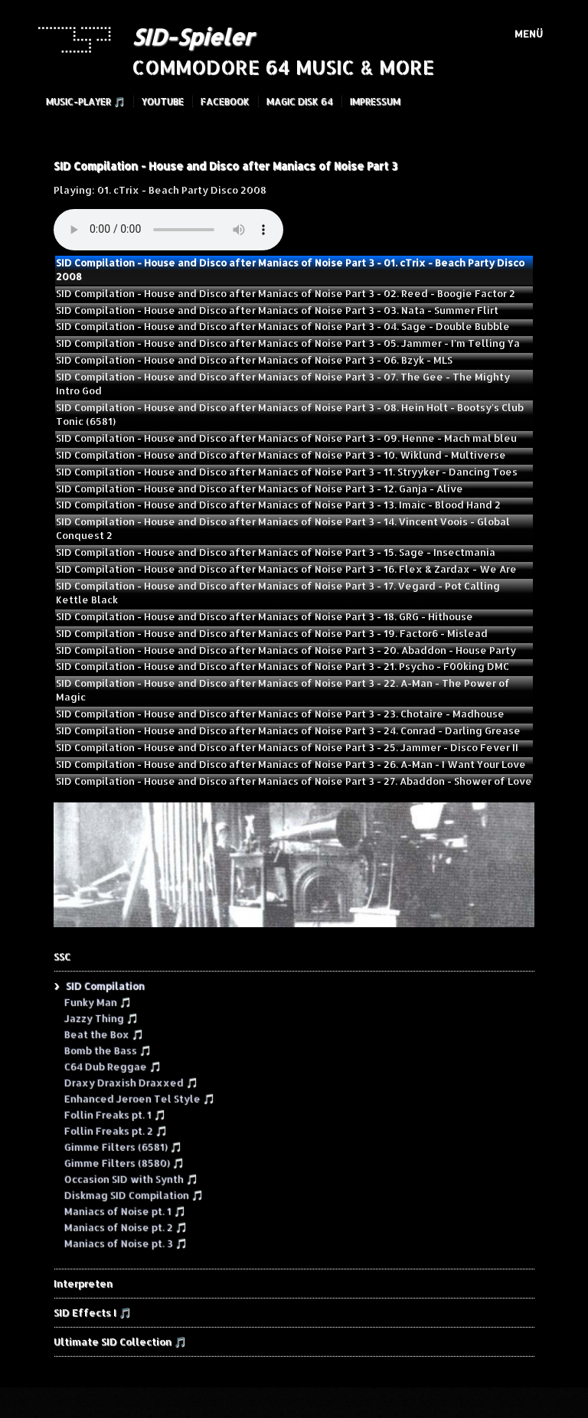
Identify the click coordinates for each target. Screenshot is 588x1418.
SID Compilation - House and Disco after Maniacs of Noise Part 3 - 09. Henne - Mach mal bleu (286, 438)
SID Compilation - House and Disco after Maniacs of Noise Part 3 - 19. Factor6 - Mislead (272, 633)
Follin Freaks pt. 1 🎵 (114, 1114)
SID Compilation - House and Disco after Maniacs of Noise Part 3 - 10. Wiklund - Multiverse (281, 455)
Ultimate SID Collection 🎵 (120, 1341)
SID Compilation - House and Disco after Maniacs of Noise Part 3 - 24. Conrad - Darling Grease (288, 730)
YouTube (163, 101)
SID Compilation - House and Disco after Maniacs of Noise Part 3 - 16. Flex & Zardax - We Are (286, 569)
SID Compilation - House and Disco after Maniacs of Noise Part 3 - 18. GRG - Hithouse (264, 616)
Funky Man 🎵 (97, 1001)
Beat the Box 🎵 (103, 1034)
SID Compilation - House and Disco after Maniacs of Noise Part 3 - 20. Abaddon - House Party (286, 650)
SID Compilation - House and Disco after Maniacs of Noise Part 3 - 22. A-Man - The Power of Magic (283, 690)
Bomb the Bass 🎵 (107, 1050)
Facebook (225, 101)
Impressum (375, 101)
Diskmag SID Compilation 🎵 (133, 1194)
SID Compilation (104, 985)
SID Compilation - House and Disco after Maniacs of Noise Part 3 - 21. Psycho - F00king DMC (282, 666)
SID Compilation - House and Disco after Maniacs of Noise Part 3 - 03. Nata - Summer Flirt (277, 310)
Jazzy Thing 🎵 (101, 1017)
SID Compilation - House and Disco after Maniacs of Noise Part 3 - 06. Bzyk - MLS (254, 360)
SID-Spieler (192, 37)
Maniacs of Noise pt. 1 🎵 (124, 1210)
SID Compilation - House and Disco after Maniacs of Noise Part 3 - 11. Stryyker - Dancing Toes (287, 472)
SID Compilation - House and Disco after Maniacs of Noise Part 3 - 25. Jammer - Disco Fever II (287, 747)
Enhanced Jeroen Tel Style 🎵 (139, 1098)
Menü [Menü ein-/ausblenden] (528, 34)
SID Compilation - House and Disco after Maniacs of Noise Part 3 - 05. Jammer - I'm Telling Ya (288, 343)
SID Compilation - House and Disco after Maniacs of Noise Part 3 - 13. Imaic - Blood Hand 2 (278, 504)
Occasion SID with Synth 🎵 (131, 1178)
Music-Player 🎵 (85, 101)
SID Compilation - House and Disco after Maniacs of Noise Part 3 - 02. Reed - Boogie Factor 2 (285, 293)
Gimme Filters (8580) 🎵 (124, 1162)
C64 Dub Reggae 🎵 (112, 1066)
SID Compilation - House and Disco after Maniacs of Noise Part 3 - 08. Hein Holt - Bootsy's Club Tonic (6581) (290, 414)
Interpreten (83, 1283)
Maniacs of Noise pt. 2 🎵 (125, 1226)
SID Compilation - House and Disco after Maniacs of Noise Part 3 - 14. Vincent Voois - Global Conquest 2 (283, 528)
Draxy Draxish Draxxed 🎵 (131, 1082)
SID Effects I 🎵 (92, 1312)
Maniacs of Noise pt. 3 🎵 (125, 1243)
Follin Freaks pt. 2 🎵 (115, 1130)
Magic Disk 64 (299, 101)
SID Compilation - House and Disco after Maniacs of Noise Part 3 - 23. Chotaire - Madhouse (280, 713)
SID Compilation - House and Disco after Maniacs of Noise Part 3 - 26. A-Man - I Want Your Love (291, 764)
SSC (62, 956)
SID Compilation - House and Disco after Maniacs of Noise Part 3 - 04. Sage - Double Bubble (283, 326)
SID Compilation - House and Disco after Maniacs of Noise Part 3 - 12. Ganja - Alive (259, 488)
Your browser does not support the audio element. (168, 229)
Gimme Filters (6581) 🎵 (122, 1146)
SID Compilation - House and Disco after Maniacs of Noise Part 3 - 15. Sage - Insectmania (275, 552)
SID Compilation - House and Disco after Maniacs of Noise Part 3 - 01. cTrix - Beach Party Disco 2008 (290, 269)
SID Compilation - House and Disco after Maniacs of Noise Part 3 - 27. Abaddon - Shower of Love (294, 781)
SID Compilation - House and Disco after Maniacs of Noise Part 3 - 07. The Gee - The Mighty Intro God (283, 384)
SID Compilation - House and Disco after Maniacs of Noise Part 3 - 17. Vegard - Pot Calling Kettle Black (278, 593)
